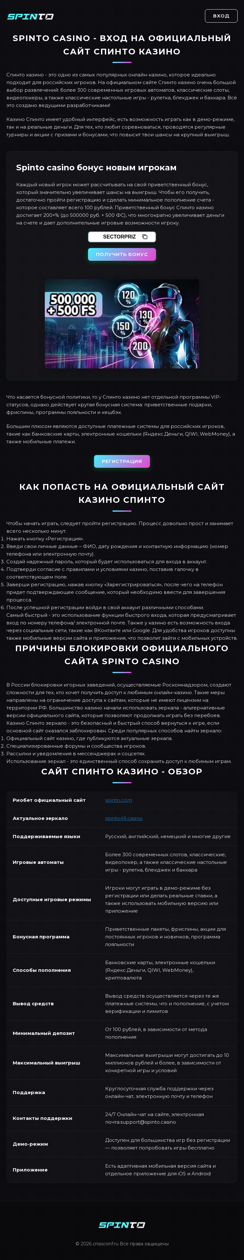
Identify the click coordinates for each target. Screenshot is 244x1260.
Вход (221, 16)
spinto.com (118, 800)
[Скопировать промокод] (145, 237)
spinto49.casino (124, 818)
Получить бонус (122, 254)
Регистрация (122, 461)
